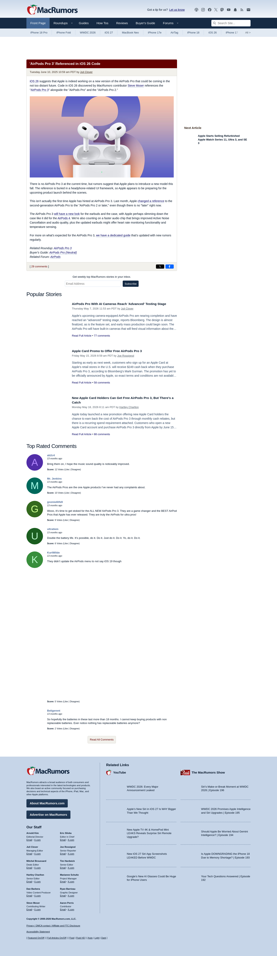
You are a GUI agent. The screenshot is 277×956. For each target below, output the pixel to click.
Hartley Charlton (129, 407)
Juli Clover (86, 72)
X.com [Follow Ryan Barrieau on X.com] (71, 894)
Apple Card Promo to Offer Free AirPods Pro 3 (110, 351)
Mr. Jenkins (54, 478)
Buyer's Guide (145, 23)
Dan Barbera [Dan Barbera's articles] (33, 888)
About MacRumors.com (47, 802)
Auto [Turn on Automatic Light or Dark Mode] (90, 938)
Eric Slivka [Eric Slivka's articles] (66, 832)
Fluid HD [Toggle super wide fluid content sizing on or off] (80, 938)
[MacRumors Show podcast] (196, 10)
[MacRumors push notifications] (235, 10)
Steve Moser (136, 85)
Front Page (38, 23)
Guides (84, 23)
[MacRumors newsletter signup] (248, 10)
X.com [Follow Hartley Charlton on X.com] (37, 880)
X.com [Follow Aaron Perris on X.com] (71, 908)
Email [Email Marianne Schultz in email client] (63, 880)
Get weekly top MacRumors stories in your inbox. (102, 276)
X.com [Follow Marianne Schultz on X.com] (71, 880)
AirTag (174, 32)
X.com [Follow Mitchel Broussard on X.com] (37, 867)
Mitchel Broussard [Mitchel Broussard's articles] (36, 860)
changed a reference (151, 201)
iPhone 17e (155, 32)
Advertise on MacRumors (48, 813)
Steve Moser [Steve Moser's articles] (33, 902)
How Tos (102, 23)
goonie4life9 (55, 502)
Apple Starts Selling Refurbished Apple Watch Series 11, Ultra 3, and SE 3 (222, 139)
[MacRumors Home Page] (52, 10)
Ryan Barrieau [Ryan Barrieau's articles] (68, 888)
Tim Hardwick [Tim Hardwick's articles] (67, 860)
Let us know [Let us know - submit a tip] (177, 9)
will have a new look (67, 213)
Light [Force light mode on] (96, 938)
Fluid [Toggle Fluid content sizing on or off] (71, 938)
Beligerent (53, 710)
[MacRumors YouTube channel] (229, 10)
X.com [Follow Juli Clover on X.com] (37, 852)
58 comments (102, 382)
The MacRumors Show (208, 771)
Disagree (75, 469)
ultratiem (52, 529)
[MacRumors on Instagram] (203, 10)
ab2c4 (51, 455)
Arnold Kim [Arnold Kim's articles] (32, 832)
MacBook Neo (130, 32)
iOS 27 (109, 32)
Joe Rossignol (125, 355)
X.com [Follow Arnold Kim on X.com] (37, 839)
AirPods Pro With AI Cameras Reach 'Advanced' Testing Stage (124, 304)
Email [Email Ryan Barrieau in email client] (63, 894)
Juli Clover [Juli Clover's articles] (32, 846)
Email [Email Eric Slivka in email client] (63, 839)
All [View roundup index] (248, 32)
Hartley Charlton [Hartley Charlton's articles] (35, 874)
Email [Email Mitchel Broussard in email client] (29, 867)
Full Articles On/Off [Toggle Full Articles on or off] (56, 938)
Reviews (122, 23)
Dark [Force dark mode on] (103, 938)
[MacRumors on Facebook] (210, 10)
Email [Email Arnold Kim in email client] (29, 839)
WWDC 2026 (88, 32)
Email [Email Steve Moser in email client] (29, 908)
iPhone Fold (63, 32)
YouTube (119, 771)
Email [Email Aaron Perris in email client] (63, 908)
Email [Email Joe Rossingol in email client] (63, 852)
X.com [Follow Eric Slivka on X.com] (71, 839)
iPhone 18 (193, 32)
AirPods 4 (64, 218)
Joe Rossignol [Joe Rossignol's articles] (68, 846)
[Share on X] (160, 266)
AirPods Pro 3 (40, 90)
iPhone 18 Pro (38, 32)
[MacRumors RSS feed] (242, 10)
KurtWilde (53, 552)
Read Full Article (82, 335)
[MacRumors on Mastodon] (222, 10)
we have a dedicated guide (113, 235)
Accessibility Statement (38, 932)
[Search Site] (231, 23)
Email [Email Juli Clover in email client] (29, 852)
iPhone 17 (232, 32)
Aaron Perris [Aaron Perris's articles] (67, 902)
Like (67, 469)
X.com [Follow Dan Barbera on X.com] (37, 894)
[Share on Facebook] (169, 266)
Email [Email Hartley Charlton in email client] (29, 880)
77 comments (102, 335)
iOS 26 (212, 32)
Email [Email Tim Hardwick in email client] (63, 867)
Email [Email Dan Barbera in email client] (29, 894)
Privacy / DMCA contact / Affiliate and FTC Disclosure (53, 925)
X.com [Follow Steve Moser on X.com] (37, 908)
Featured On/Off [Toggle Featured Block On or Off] (36, 938)
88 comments (102, 434)
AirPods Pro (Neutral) (63, 252)
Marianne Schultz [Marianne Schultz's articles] (69, 874)
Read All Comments (102, 739)
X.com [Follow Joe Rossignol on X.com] (71, 852)
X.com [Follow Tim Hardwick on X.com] (71, 867)
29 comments (39, 266)
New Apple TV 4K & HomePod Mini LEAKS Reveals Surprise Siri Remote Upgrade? (149, 832)
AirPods (55, 256)
